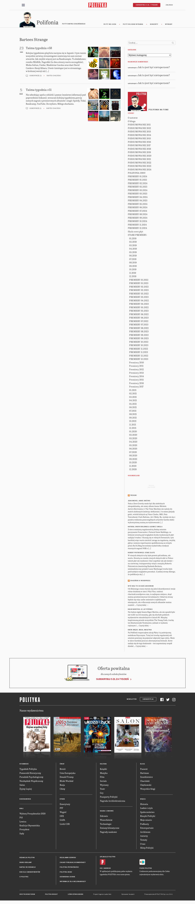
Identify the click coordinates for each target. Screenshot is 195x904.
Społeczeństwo (147, 812)
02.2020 (133, 435)
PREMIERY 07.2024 (137, 211)
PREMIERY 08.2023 (139, 331)
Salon (22, 785)
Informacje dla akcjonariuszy (73, 882)
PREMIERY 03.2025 (137, 194)
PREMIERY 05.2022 (139, 307)
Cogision (101, 894)
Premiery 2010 (136, 362)
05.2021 (133, 404)
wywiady (168, 25)
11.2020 (132, 466)
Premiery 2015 (136, 380)
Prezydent (24, 829)
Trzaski (133, 496)
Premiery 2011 (136, 366)
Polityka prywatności (69, 867)
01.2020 (133, 431)
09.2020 (133, 459)
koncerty (154, 25)
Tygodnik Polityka (28, 769)
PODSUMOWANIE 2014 (139, 135)
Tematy (143, 840)
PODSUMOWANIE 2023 (139, 166)
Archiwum (145, 832)
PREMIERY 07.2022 (138, 321)
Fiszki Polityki (145, 869)
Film (102, 777)
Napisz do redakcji (27, 867)
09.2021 (133, 418)
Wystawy (104, 785)
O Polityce (24, 877)
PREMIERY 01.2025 (137, 180)
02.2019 (133, 242)
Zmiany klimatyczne (109, 828)
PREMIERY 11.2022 (138, 349)
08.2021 (133, 414)
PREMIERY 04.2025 (137, 200)
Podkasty (144, 824)
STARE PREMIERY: (137, 235)
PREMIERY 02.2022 (139, 287)
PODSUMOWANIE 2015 (139, 138)
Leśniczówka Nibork (75, 894)
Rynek (62, 799)
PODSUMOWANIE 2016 (139, 142)
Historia (144, 804)
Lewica (23, 821)
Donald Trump (67, 777)
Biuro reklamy (26, 863)
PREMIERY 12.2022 (138, 356)
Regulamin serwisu (68, 858)
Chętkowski (145, 785)
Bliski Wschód (66, 781)
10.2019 (132, 269)
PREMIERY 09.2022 (139, 335)
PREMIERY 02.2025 (137, 187)
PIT (61, 808)
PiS (21, 817)
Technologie (105, 824)
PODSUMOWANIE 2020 (139, 156)
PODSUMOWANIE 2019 (139, 152)
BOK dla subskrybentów (30, 872)
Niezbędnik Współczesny (31, 781)
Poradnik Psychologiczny (31, 777)
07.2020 (133, 452)
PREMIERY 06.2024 (137, 207)
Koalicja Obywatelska (30, 825)
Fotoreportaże (147, 828)
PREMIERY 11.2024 (137, 225)
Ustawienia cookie (67, 877)
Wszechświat (106, 820)
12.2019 (132, 276)
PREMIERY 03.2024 (137, 190)
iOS (101, 869)
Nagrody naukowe (108, 832)
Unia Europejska (67, 773)
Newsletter (132, 699)
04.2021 (133, 400)
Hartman (144, 773)
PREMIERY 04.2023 (139, 304)
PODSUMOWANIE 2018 (139, 149)
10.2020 (133, 462)
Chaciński (145, 781)
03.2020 (133, 438)
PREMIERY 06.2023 (139, 318)
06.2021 (133, 407)
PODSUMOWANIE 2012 (139, 128)
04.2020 (133, 442)
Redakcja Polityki (27, 858)
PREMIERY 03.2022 (139, 293)
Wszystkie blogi (147, 789)
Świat (62, 764)
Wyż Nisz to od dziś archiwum (140, 586)
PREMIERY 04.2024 (137, 197)
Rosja (62, 785)
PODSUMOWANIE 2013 (139, 132)
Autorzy (144, 836)
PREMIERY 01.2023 (138, 283)
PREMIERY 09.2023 (139, 338)
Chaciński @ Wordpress (140, 581)
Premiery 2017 (136, 387)
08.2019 (133, 263)
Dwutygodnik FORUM (27, 894)
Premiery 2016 (136, 383)
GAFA (62, 820)
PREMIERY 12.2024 (137, 228)
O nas (142, 844)
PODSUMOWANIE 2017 (139, 145)
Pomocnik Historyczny (30, 773)
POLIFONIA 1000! (137, 173)
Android (107, 869)
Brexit (63, 769)
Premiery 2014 (136, 376)
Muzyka (104, 773)
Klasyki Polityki (147, 816)
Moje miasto (146, 820)
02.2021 (133, 394)
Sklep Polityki (147, 848)
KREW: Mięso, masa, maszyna (140, 630)
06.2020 (133, 449)
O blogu (132, 121)
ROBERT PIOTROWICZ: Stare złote (141, 553)
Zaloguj (169, 5)
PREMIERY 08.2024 (137, 214)
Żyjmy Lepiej (26, 789)
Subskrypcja (148, 699)
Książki (103, 769)
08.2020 (133, 456)
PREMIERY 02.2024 (137, 183)
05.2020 (133, 445)
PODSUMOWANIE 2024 (139, 169)
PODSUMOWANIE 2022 (139, 162)
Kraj (21, 809)
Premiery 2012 (136, 369)
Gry (101, 793)
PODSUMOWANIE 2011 (139, 125)
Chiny (62, 789)
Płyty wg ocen (110, 25)
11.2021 (132, 424)
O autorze (133, 118)
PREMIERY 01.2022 (138, 280)
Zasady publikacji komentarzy (73, 863)
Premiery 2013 (136, 373)
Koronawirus (25, 799)
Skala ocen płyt (135, 231)
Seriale (103, 781)
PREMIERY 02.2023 (139, 290)
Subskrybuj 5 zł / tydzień (147, 5)
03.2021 (133, 397)
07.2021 (132, 411)
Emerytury (65, 804)
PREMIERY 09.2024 (137, 218)
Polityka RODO (66, 872)
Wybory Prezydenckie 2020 (33, 813)
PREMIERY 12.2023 (138, 359)
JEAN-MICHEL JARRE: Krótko (139, 501)
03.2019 (133, 245)
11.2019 (132, 273)
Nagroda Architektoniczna (112, 801)
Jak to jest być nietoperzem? (154, 67)
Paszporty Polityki (109, 797)
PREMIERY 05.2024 (137, 204)
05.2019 (133, 252)
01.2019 (132, 238)
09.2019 (133, 266)
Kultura (103, 764)
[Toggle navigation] (23, 5)
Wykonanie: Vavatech (127, 894)
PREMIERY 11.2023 (138, 352)
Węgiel (63, 812)
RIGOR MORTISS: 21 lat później (140, 610)
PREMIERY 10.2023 (138, 345)
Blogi (142, 764)
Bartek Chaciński (54, 76)
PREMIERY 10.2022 (138, 342)
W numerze (24, 764)
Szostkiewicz (146, 777)
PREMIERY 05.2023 (139, 311)
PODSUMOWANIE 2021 (139, 159)
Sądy (22, 833)
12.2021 (132, 428)
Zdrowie (104, 816)
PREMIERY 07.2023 (138, 325)
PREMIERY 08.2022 (139, 328)
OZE (62, 816)
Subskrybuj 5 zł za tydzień (112, 679)
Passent (144, 769)
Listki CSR (65, 824)
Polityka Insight (51, 894)
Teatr (102, 789)
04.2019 (133, 249)
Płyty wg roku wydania (133, 25)
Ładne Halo (107, 894)
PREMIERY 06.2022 (139, 314)
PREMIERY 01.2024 (137, 176)
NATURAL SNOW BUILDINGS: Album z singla (145, 527)
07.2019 (132, 259)
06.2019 (133, 256)
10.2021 (132, 421)
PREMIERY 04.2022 (139, 300)
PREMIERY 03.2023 (139, 297)
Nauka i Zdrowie (107, 811)
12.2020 (133, 469)
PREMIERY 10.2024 (137, 221)
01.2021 (132, 390)
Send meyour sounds (151, 486)
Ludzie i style (146, 808)
